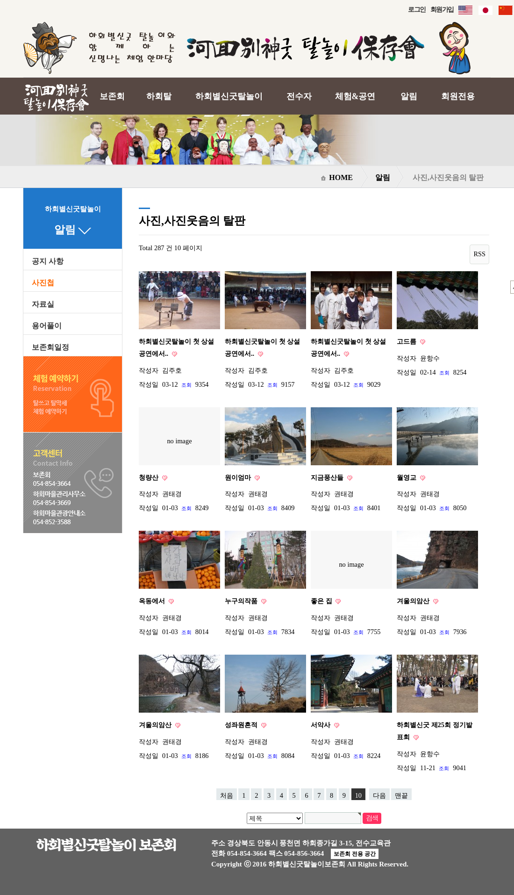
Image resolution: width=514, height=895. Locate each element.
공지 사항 (48, 261)
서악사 (321, 725)
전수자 (299, 96)
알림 (408, 96)
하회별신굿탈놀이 (229, 96)
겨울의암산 (414, 601)
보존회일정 (50, 347)
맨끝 (401, 795)
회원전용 (458, 96)
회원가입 (442, 9)
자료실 (43, 304)
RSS (479, 254)
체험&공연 (355, 96)
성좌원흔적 (242, 725)
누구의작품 (242, 601)
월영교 (407, 477)
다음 (379, 795)
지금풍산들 (328, 477)
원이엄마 (239, 477)
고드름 (407, 341)
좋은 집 (322, 601)
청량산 (149, 477)
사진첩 (43, 283)
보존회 (112, 96)
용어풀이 (47, 326)
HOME (336, 177)
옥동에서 (153, 601)
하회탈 (158, 96)
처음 (226, 795)
